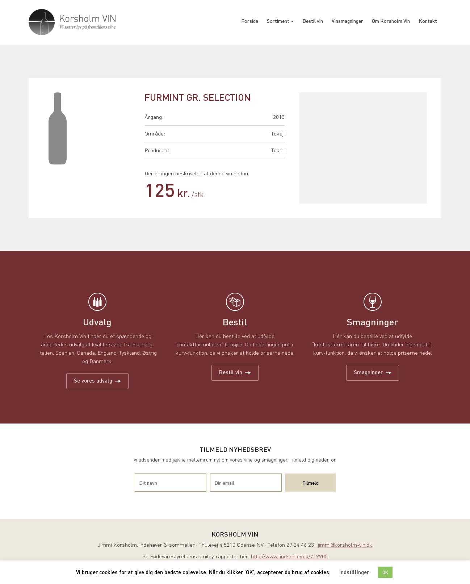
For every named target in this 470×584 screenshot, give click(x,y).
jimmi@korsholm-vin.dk (345, 545)
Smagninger (372, 372)
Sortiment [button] (278, 20)
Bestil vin (312, 20)
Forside (249, 20)
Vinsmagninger (347, 20)
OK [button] (385, 572)
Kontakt (428, 20)
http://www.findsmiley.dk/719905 (289, 557)
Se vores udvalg (97, 380)
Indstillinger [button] (354, 572)
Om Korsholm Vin (391, 20)
